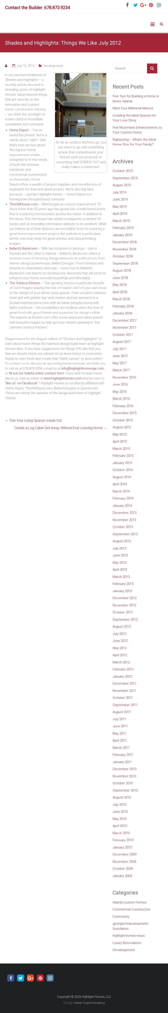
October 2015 (123, 420)
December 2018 (124, 242)
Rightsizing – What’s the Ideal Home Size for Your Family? (134, 142)
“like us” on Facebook (21, 383)
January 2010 (122, 847)
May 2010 (119, 819)
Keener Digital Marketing (89, 1002)
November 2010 (124, 776)
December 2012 (124, 598)
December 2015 (124, 413)
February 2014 (123, 498)
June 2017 (120, 356)
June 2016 (120, 384)
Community (121, 917)
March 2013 (121, 577)
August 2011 (122, 712)
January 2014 (122, 506)
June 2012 (120, 641)
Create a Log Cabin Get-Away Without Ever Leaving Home (60, 428)
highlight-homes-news (129, 936)
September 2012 (125, 620)
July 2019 (119, 192)
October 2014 (123, 470)
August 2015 (122, 427)
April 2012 (120, 655)
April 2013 (120, 570)
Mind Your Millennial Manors (133, 108)
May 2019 (119, 207)
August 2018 (122, 271)
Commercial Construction (131, 909)
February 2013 (123, 584)
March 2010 (121, 833)
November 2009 (124, 862)
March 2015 (121, 449)
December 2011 (124, 683)
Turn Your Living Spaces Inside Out (33, 420)
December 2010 (124, 769)
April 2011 (120, 740)
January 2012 (122, 676)
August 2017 (122, 342)
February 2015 (123, 456)
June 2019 (120, 199)
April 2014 (120, 484)
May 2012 (119, 648)
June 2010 (120, 812)
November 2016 (124, 377)
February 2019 (123, 228)
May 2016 (119, 392)
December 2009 (124, 854)
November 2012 (124, 605)
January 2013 (122, 591)
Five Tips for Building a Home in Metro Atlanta (136, 98)
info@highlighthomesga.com (82, 368)
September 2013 (125, 534)
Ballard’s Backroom (23, 248)
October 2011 (123, 698)
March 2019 (121, 221)
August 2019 (122, 185)
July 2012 (119, 634)
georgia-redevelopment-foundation (131, 926)
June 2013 (120, 555)
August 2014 (122, 477)
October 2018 (123, 256)
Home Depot (18, 130)
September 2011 (125, 705)
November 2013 (124, 520)
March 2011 (121, 748)
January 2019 (122, 235)
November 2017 (124, 327)
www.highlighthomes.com (63, 378)
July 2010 (119, 805)
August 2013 (122, 541)
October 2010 (123, 783)
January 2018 (122, 313)
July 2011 (119, 719)
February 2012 (123, 669)
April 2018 (120, 292)
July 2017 (119, 349)
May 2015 (119, 434)
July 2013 (119, 548)
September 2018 (125, 264)
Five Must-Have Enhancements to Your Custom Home (137, 130)
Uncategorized (53, 65)
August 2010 (122, 797)
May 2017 (119, 363)
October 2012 (123, 612)
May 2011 (119, 733)
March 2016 (121, 399)
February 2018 (123, 306)
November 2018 (124, 249)
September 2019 (125, 178)
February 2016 (123, 406)
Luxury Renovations (127, 943)
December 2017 (124, 320)
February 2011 (123, 755)
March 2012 (121, 662)
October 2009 (123, 869)
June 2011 (120, 726)
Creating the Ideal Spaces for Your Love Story (134, 117)
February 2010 (123, 840)
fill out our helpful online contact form (36, 373)
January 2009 (122, 876)
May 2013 (119, 563)
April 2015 (120, 441)
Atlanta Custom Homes (130, 902)
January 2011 (122, 762)
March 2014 (121, 491)
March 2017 (121, 370)
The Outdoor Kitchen (24, 283)
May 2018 (119, 285)
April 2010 (120, 826)
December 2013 (124, 513)
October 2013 (123, 527)
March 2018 (121, 299)
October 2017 (123, 335)
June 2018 (120, 278)
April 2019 (120, 214)
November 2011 (124, 691)
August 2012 (122, 627)
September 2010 (125, 790)
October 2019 (123, 171)
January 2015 (122, 463)
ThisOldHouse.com (23, 204)
